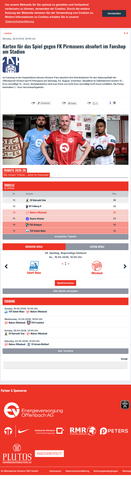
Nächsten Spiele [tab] (34, 246)
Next (125, 266)
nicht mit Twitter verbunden (64, 103)
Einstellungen (114, 103)
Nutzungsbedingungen (106, 471)
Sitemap (126, 471)
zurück (7, 33)
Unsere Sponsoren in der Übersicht (22, 395)
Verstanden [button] (114, 13)
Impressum (55, 471)
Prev (6, 266)
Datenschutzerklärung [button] (19, 21)
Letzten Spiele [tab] (97, 246)
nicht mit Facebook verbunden (33, 103)
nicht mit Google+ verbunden (89, 103)
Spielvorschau (65, 282)
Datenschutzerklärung (77, 471)
